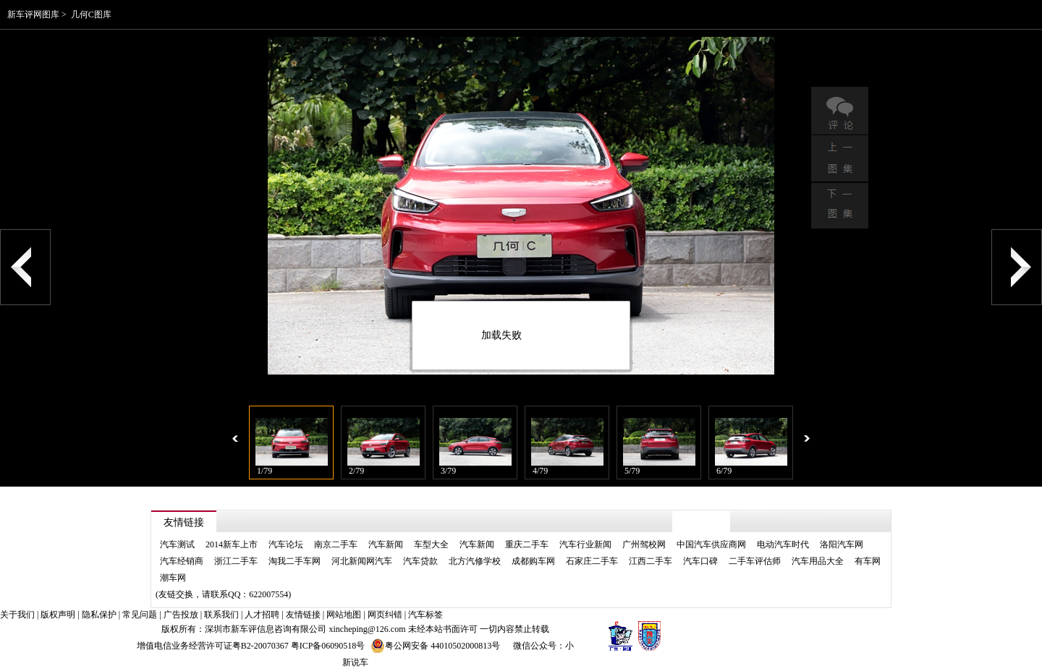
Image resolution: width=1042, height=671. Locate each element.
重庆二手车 (526, 544)
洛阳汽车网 (841, 544)
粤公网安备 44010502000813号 (435, 645)
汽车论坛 (285, 544)
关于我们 (17, 615)
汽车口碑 (700, 561)
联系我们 (221, 615)
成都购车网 (533, 561)
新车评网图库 (33, 14)
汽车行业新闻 (585, 544)
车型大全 (431, 544)
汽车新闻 (385, 544)
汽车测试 (177, 544)
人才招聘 (262, 615)
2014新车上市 (232, 544)
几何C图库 (91, 14)
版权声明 (58, 615)
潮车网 (173, 578)
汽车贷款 (420, 561)
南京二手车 (335, 544)
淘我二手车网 (294, 561)
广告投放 (181, 615)
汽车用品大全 (818, 561)
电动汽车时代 (783, 544)
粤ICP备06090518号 (328, 646)
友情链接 (303, 615)
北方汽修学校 (475, 561)
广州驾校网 (644, 544)
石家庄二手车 (592, 561)
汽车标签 (425, 615)
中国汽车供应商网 (711, 544)
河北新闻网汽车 (361, 561)
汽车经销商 (181, 561)
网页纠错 (385, 615)
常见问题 (139, 615)
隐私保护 (99, 615)
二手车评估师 (755, 561)
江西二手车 (650, 561)
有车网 (868, 561)
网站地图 (343, 615)
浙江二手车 (236, 561)
